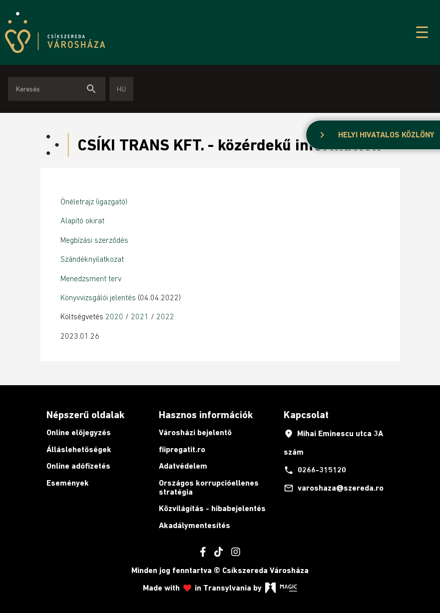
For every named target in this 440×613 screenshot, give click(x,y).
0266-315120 (315, 470)
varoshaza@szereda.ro (334, 488)
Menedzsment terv (90, 278)
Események (67, 483)
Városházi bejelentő (195, 432)
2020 (114, 316)
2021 (141, 316)
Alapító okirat (82, 220)
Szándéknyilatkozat (92, 258)
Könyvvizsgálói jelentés (99, 297)
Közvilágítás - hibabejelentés (212, 508)
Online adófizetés (78, 466)
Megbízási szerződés (94, 239)
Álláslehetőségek (78, 449)
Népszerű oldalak (85, 415)
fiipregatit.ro (182, 449)
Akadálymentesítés (194, 525)
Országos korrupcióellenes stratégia (209, 487)
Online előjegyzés (78, 432)
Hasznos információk (206, 415)
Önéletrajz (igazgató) (93, 201)
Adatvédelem (183, 466)
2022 (165, 316)
